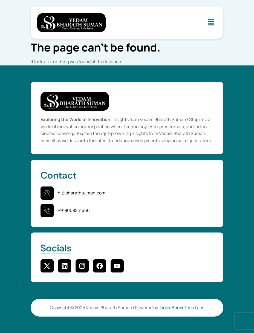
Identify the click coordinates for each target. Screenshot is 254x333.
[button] (211, 22)
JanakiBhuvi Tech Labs (181, 308)
